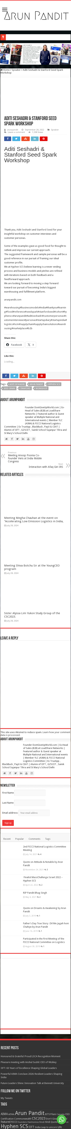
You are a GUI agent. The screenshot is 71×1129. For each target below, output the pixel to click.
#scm (16, 265)
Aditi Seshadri (23, 171)
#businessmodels (29, 249)
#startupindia (58, 261)
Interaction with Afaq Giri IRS (43, 407)
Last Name (8, 744)
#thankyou (51, 249)
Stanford (25, 330)
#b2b (29, 269)
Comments (34, 780)
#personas (30, 261)
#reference (19, 253)
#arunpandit (20, 257)
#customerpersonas (53, 257)
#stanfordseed (46, 253)
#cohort (58, 253)
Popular (19, 780)
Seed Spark (9, 330)
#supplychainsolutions (45, 265)
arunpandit (12, 130)
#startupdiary (43, 261)
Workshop (41, 330)
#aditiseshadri (34, 257)
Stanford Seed (44, 171)
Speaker (16, 69)
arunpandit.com (12, 241)
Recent (7, 780)
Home (5, 69)
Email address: (26, 754)
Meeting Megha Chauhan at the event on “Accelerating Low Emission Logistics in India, (33, 461)
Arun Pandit (36, 326)
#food (9, 253)
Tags (47, 780)
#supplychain (26, 265)
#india (42, 249)
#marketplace (19, 269)
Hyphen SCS (17, 208)
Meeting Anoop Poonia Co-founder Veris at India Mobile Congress (27, 398)
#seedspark (31, 253)
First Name (8, 734)
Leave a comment (16, 132)
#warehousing (12, 249)
